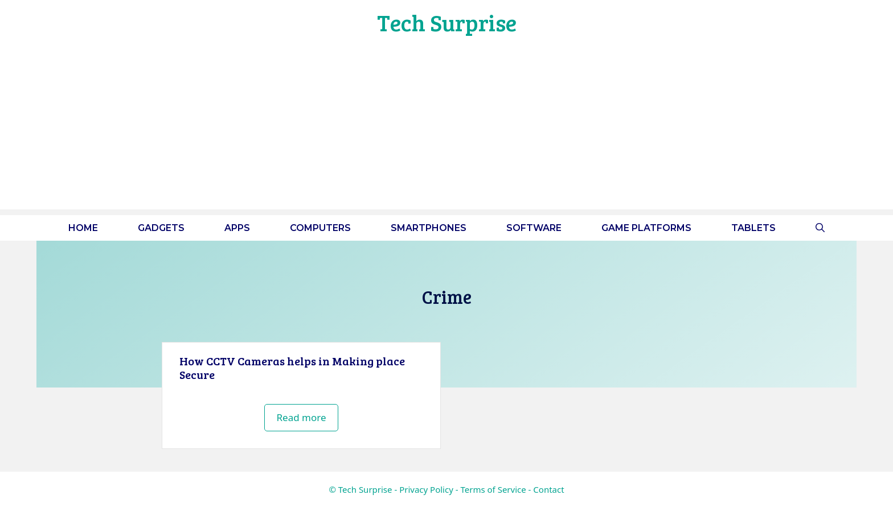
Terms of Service (493, 489)
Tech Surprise (447, 22)
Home (83, 227)
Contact (548, 489)
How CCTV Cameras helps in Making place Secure (292, 367)
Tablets (753, 227)
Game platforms (646, 227)
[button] (820, 228)
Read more (301, 417)
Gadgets (161, 227)
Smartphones (428, 227)
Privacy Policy (426, 489)
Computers (320, 227)
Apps (237, 227)
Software (534, 227)
